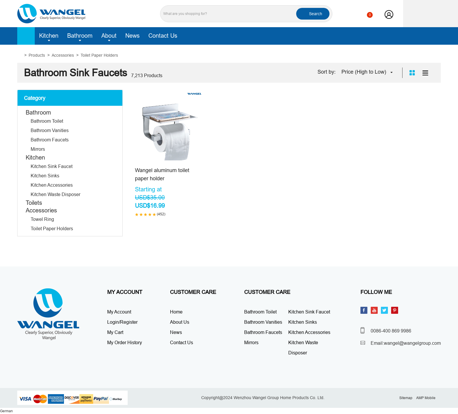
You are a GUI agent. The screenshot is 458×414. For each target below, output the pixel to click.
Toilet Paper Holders (99, 55)
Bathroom (80, 36)
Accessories (63, 55)
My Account (119, 311)
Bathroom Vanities (50, 130)
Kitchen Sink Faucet (51, 166)
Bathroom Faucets (50, 139)
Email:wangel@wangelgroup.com (406, 343)
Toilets (34, 202)
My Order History (124, 342)
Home (26, 36)
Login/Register (122, 322)
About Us (179, 322)
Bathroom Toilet (47, 121)
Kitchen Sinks (45, 175)
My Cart (115, 332)
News (132, 35)
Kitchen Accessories (52, 185)
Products (37, 55)
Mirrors (38, 149)
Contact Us (162, 35)
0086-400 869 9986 (391, 330)
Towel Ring (42, 219)
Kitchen (48, 36)
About (109, 36)
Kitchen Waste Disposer (55, 194)
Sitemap (405, 398)
